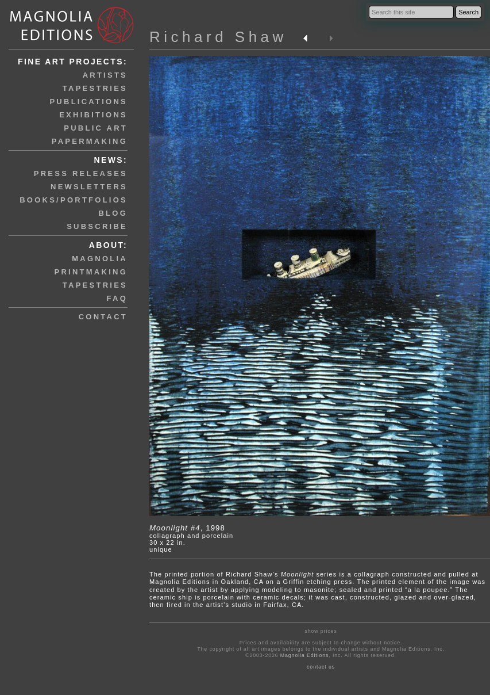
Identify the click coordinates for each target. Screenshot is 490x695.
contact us (321, 667)
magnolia (100, 258)
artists (105, 75)
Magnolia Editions (304, 655)
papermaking (90, 141)
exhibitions (93, 114)
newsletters (89, 186)
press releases (81, 173)
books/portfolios (74, 200)
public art (96, 128)
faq (117, 298)
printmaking (91, 272)
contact (103, 316)
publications (88, 101)
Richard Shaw (218, 36)
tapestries (95, 88)
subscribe (97, 226)
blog (113, 213)
